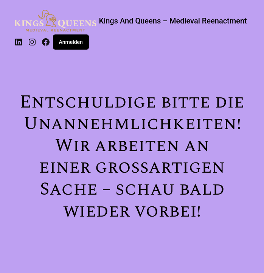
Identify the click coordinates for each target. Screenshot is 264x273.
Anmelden (71, 42)
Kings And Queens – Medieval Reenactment (173, 20)
